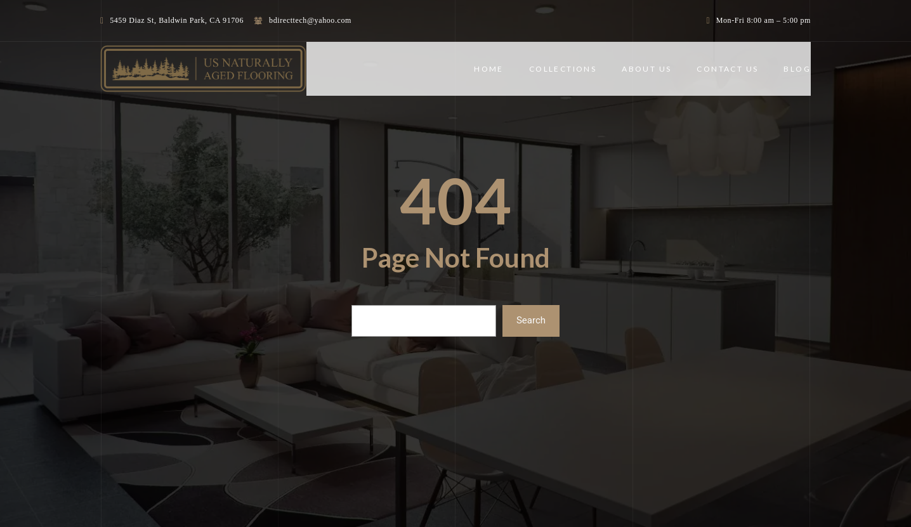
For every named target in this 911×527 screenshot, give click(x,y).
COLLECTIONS (562, 69)
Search (531, 320)
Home (489, 69)
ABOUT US (646, 69)
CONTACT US (727, 69)
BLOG (797, 69)
